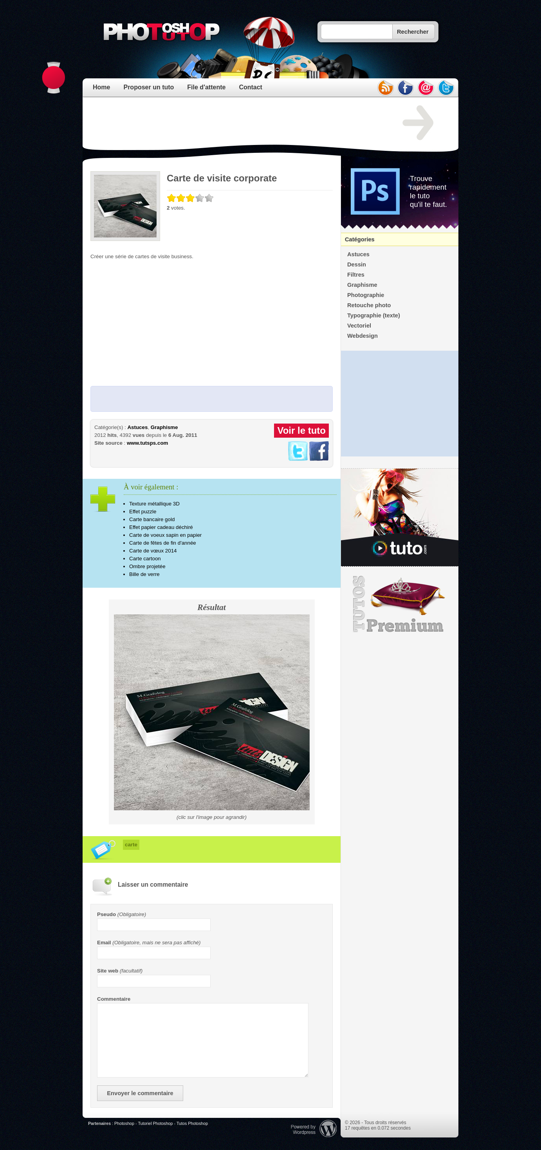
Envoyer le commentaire (140, 1093)
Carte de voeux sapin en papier (165, 535)
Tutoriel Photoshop (155, 1123)
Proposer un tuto (148, 87)
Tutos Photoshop (192, 1123)
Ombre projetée (147, 566)
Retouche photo (369, 305)
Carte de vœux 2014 (153, 551)
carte (131, 845)
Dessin (356, 264)
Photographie (365, 295)
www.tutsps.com (147, 443)
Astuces (137, 427)
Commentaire (113, 999)
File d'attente (206, 87)
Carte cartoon (145, 558)
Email (104, 942)
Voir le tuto (301, 430)
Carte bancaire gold (152, 519)
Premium (399, 604)
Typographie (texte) (373, 315)
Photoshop (124, 1123)
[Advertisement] (232, 123)
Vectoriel (359, 325)
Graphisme (164, 427)
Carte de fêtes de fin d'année (162, 543)
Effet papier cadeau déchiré (161, 527)
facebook (405, 87)
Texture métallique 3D (154, 504)
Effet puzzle (142, 511)
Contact (250, 87)
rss (385, 87)
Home (101, 87)
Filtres (355, 275)
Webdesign (362, 336)
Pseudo (106, 914)
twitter (446, 87)
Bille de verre (144, 574)
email (426, 87)
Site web (107, 971)
